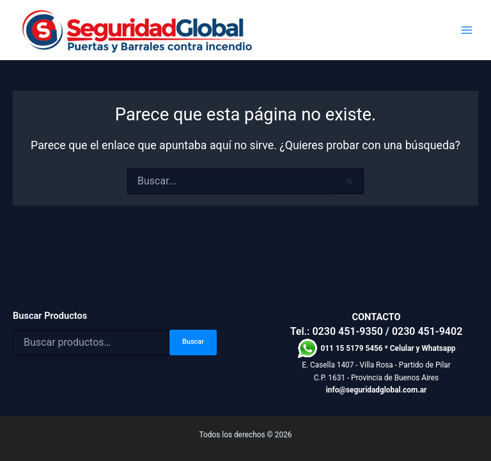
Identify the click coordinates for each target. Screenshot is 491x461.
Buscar (193, 341)
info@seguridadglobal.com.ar (376, 389)
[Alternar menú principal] (466, 30)
